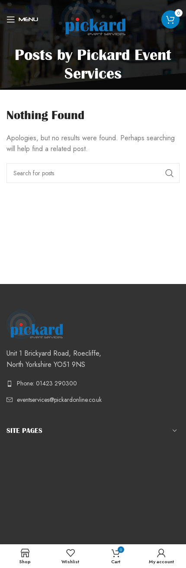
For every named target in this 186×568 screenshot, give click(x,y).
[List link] (93, 383)
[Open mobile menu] (22, 19)
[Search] (93, 173)
